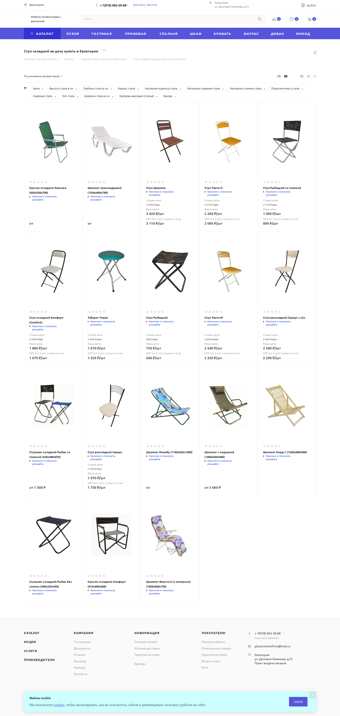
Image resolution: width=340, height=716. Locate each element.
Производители (39, 660)
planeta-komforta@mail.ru (273, 646)
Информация (147, 633)
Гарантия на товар (147, 654)
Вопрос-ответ (211, 661)
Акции (30, 642)
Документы (82, 648)
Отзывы (79, 654)
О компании (82, 642)
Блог (205, 667)
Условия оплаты (145, 642)
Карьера (79, 667)
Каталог (32, 633)
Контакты (80, 674)
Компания (83, 633)
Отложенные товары (216, 648)
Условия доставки (147, 648)
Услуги (30, 651)
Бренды (140, 664)
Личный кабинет (213, 642)
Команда (80, 661)
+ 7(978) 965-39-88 (113, 5)
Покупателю (214, 633)
